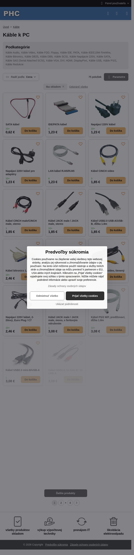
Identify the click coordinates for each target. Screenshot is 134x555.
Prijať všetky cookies (85, 295)
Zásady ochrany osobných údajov (67, 286)
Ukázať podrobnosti (67, 304)
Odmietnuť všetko (47, 295)
